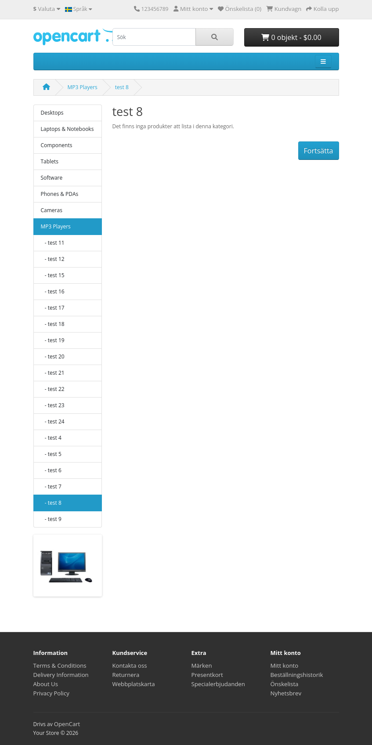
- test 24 (53, 421)
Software (52, 177)
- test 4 (51, 437)
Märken (201, 665)
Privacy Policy (51, 693)
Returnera (126, 675)
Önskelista (285, 684)
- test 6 (51, 470)
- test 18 (53, 324)
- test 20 (53, 356)
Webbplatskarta (133, 684)
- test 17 (53, 307)
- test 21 (53, 372)
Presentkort (207, 675)
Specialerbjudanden (218, 684)
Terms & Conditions (60, 665)
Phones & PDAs (60, 194)
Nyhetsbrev (286, 693)
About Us (45, 684)
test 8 (122, 87)
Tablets (49, 161)
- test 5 (51, 454)
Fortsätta (318, 151)
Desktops (52, 112)
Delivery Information (61, 675)
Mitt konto (285, 665)
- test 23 (53, 405)
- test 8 (51, 502)
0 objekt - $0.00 (291, 37)
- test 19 (53, 340)
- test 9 (51, 519)
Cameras (51, 210)
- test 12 (53, 259)
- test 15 (53, 275)
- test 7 (51, 486)
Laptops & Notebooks (67, 129)
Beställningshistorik (297, 675)
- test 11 (53, 242)
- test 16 (53, 291)
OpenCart (67, 724)
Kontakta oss (129, 665)
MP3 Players (83, 87)
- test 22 (53, 389)
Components (56, 145)
